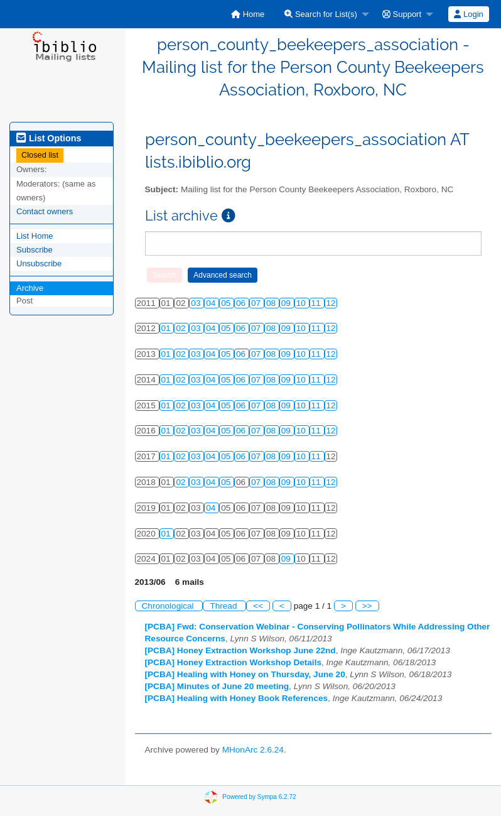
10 (302, 303)
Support (401, 14)
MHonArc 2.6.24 (253, 749)
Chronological (169, 606)
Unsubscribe (39, 263)
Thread (224, 606)
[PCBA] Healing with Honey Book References (236, 698)
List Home (34, 236)
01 (167, 328)
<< (258, 606)
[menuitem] (247, 14)
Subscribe (34, 249)
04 (212, 303)
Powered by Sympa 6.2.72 (259, 796)
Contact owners (44, 211)
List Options (48, 138)
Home (247, 14)
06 (242, 303)
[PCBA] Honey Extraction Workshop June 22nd (240, 650)
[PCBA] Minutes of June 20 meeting (217, 686)
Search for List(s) (320, 14)
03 (197, 303)
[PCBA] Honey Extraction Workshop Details (233, 662)
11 (317, 303)
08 (272, 303)
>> (367, 606)
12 (331, 303)
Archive (29, 288)
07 (257, 303)
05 (227, 303)
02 (182, 328)
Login (468, 14)
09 (287, 303)
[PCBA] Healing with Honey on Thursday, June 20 (245, 674)
